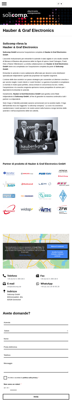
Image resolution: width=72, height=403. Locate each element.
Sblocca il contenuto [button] (57, 246)
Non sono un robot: (12, 384)
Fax (42, 275)
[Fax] (37, 275)
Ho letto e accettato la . (23, 377)
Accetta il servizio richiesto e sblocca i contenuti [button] (57, 254)
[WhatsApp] (37, 283)
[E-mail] (4, 283)
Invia (36, 397)
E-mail (10, 283)
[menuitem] (60, 3)
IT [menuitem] (58, 4)
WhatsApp (46, 283)
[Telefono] (4, 275)
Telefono (12, 275)
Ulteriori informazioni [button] (25, 255)
